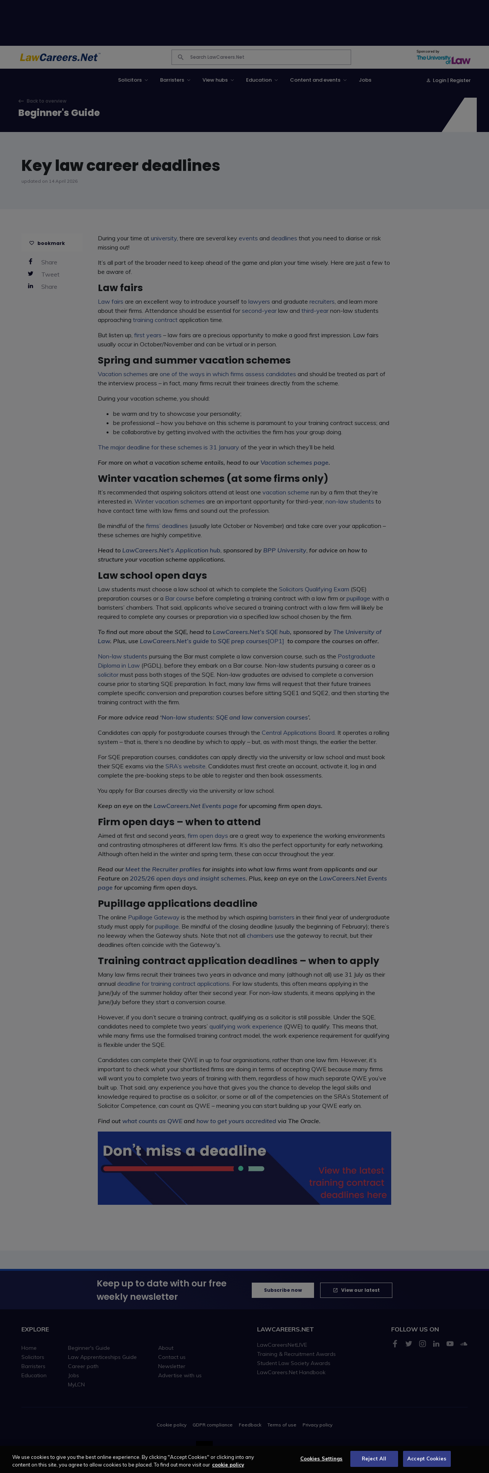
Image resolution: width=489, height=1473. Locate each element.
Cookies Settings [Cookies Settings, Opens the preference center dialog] (321, 1463)
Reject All (374, 1463)
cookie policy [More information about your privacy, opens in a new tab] (228, 1470)
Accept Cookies (426, 1463)
